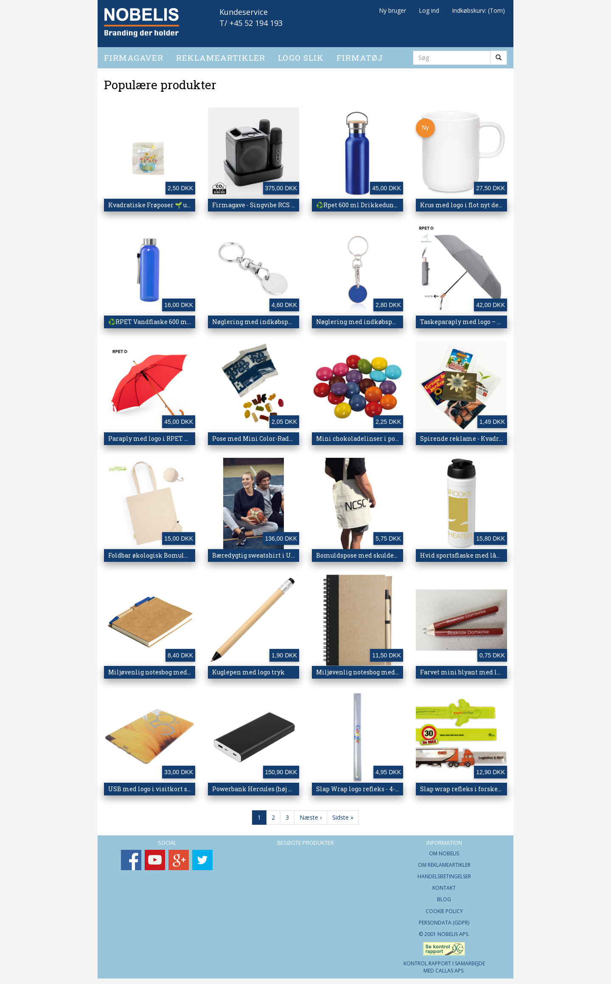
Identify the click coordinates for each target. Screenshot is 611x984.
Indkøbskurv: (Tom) (478, 10)
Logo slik (301, 54)
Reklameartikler (220, 54)
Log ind (429, 10)
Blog (444, 896)
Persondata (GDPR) (444, 919)
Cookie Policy (444, 907)
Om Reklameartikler (444, 861)
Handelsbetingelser (444, 873)
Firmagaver (133, 54)
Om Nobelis (444, 850)
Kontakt (444, 884)
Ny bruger (392, 10)
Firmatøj (359, 54)
